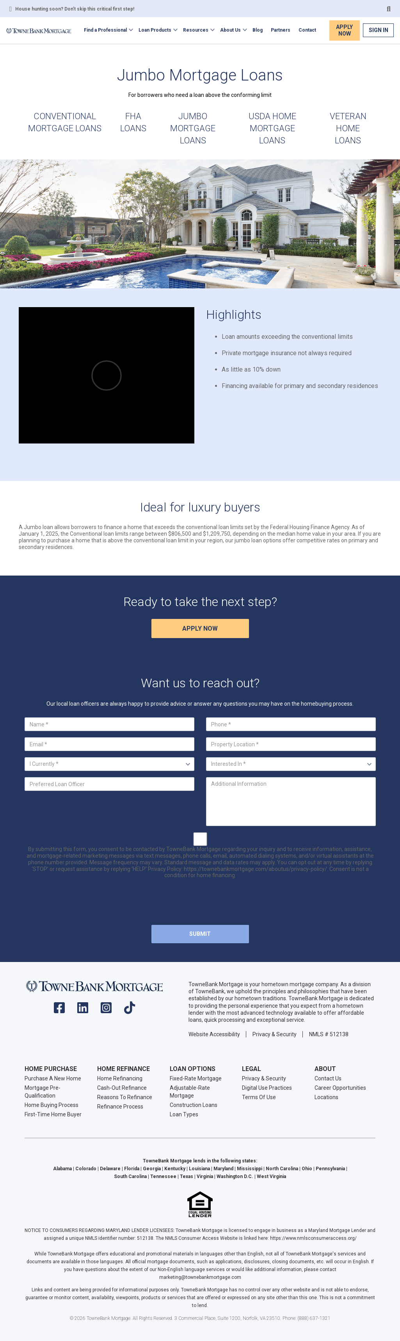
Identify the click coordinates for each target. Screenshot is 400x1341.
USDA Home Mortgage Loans (272, 128)
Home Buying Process (51, 1105)
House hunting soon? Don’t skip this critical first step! (74, 9)
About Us (230, 30)
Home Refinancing (119, 1078)
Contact (307, 30)
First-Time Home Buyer (53, 1114)
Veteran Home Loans (348, 128)
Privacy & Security (274, 1034)
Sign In (378, 30)
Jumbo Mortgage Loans (192, 128)
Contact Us (328, 1078)
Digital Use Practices (267, 1088)
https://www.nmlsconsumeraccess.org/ (313, 1238)
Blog (257, 30)
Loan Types (184, 1114)
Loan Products (155, 30)
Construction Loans (193, 1105)
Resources (195, 30)
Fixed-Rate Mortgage (196, 1078)
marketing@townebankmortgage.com (200, 1277)
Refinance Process (120, 1106)
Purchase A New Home (53, 1078)
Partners (280, 30)
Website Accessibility (214, 1034)
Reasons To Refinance (124, 1097)
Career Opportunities (340, 1088)
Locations (326, 1097)
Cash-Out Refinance (122, 1088)
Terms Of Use (259, 1097)
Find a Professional (105, 30)
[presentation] (200, 903)
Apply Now (344, 30)
